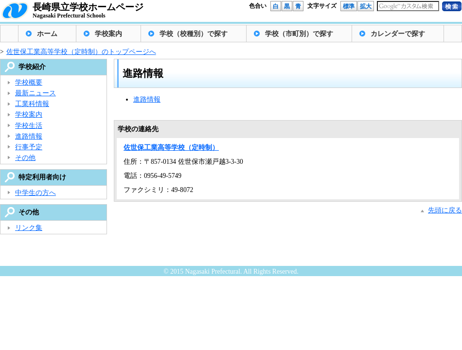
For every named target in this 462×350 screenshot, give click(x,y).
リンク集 (28, 227)
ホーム (47, 33)
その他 (25, 157)
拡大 (366, 6)
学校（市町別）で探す (299, 33)
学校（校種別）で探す (194, 33)
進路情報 (146, 99)
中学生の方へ (35, 192)
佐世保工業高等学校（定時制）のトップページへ (81, 51)
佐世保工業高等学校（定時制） (171, 147)
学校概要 (28, 82)
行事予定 (28, 147)
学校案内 (108, 33)
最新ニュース (35, 93)
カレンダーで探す (398, 33)
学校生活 (28, 125)
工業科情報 (32, 103)
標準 (349, 6)
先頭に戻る (445, 210)
